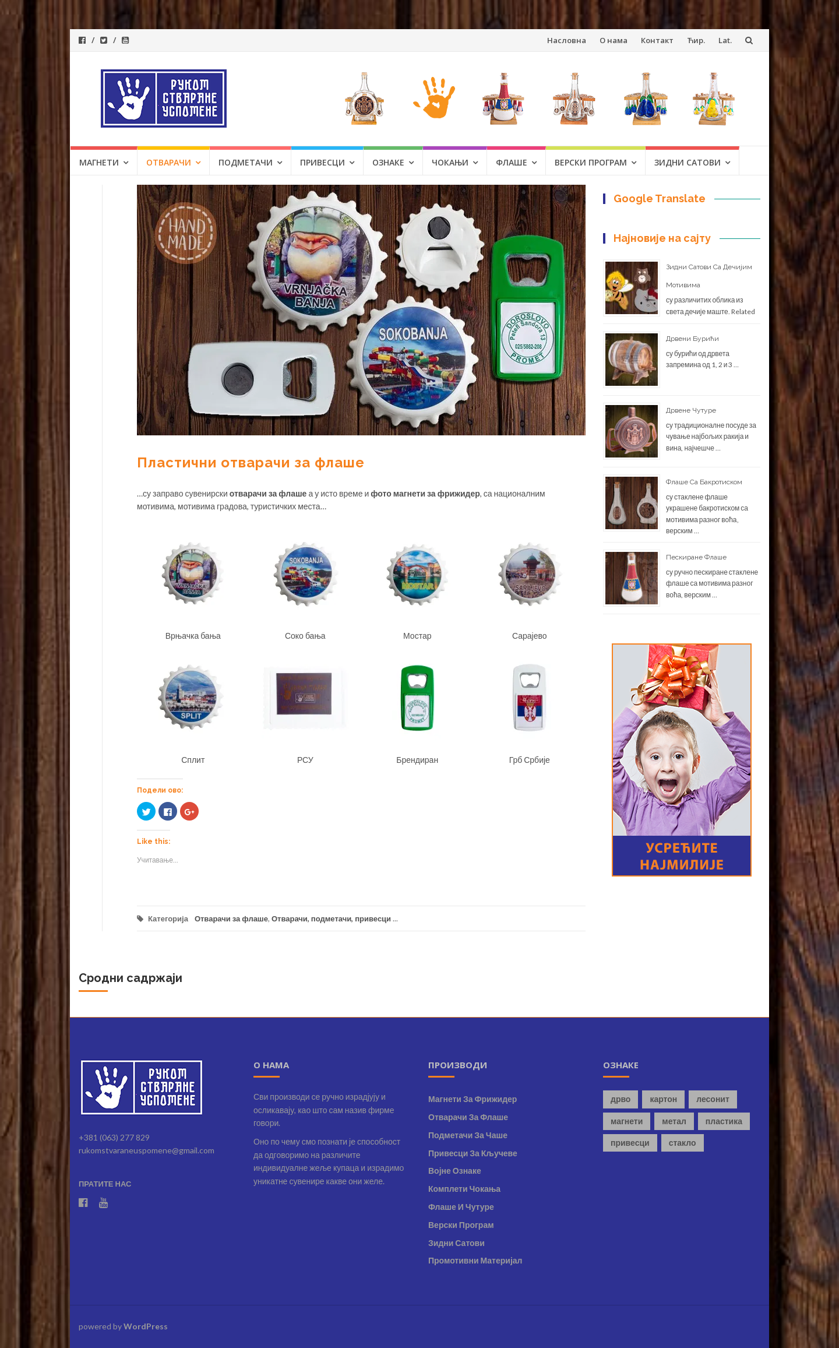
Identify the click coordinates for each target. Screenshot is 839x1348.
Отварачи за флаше (231, 918)
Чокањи (450, 162)
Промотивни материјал (475, 1260)
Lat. (725, 40)
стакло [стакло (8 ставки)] (682, 1143)
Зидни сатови (687, 162)
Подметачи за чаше (467, 1135)
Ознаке (388, 162)
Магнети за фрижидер (472, 1099)
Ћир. (696, 40)
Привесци (322, 162)
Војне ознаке (454, 1170)
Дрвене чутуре (691, 410)
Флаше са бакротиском (704, 482)
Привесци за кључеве (472, 1153)
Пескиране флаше (696, 557)
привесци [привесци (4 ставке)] (630, 1143)
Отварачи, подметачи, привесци (331, 918)
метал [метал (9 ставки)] (674, 1121)
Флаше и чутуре (461, 1207)
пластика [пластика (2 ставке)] (724, 1121)
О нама (614, 40)
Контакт (657, 40)
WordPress (146, 1326)
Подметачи (245, 162)
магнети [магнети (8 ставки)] (627, 1121)
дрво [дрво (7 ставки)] (620, 1099)
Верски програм (591, 162)
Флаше (511, 162)
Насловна (566, 40)
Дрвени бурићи (692, 339)
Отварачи (168, 162)
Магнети (99, 162)
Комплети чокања (464, 1189)
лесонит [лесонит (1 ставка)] (712, 1099)
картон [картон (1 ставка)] (663, 1099)
